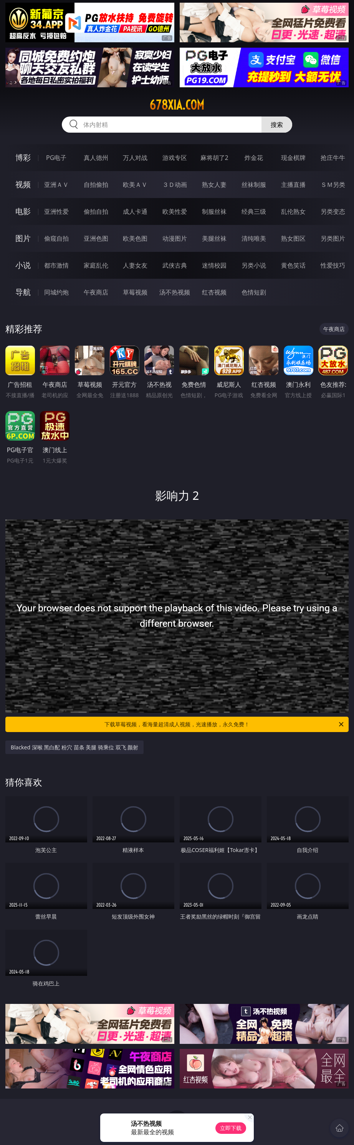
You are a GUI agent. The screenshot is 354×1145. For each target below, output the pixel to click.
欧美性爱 (174, 211)
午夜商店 (96, 292)
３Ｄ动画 (174, 184)
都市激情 (56, 265)
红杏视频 (214, 292)
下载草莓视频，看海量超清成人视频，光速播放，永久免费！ (224, 724)
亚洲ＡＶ (56, 184)
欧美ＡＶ (135, 184)
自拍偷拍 (96, 184)
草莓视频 (135, 292)
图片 (23, 238)
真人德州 (96, 157)
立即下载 (231, 1128)
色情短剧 (254, 292)
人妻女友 (135, 265)
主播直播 (293, 184)
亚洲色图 (96, 238)
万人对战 (135, 157)
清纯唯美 (254, 238)
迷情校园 (214, 265)
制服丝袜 (214, 211)
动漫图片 (174, 238)
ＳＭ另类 (333, 184)
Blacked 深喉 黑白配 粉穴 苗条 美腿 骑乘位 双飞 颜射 (74, 747)
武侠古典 (174, 265)
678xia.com (176, 105)
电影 (23, 211)
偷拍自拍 (96, 211)
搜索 (277, 124)
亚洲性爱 (56, 211)
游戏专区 (174, 157)
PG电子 (56, 157)
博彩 (23, 157)
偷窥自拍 (56, 238)
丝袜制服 (254, 184)
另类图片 (333, 238)
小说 (23, 265)
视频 (23, 184)
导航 (23, 292)
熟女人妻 (214, 184)
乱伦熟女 (293, 211)
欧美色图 (135, 238)
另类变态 (333, 211)
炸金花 (254, 157)
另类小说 (254, 265)
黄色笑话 (293, 265)
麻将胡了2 (214, 157)
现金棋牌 (293, 157)
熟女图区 (293, 238)
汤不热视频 (174, 292)
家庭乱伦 (96, 265)
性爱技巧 (333, 265)
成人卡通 (135, 211)
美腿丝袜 (214, 238)
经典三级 (254, 211)
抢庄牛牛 (333, 157)
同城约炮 (56, 292)
